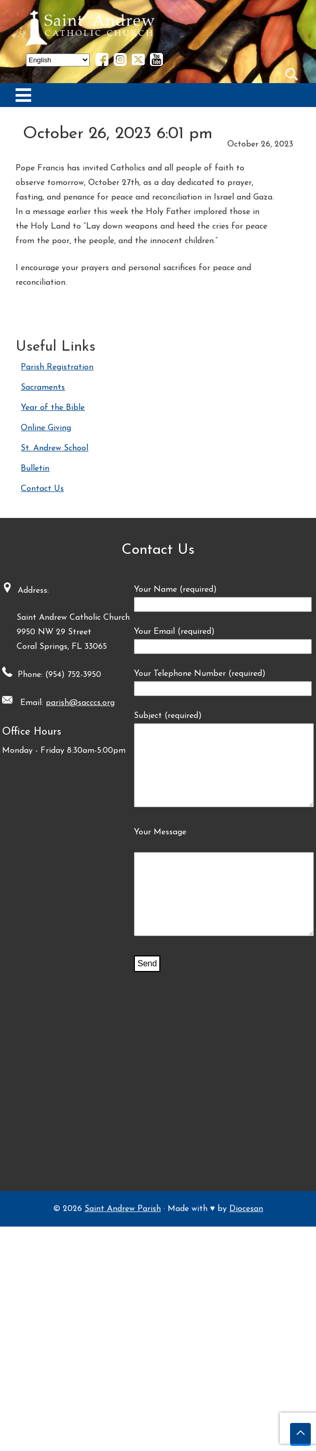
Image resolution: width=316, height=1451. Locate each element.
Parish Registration (57, 367)
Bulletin (35, 468)
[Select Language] (58, 60)
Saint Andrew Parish (123, 1433)
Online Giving (46, 428)
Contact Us (42, 489)
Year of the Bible (53, 408)
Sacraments (43, 387)
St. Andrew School (54, 448)
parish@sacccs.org (172, 703)
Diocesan (246, 1433)
